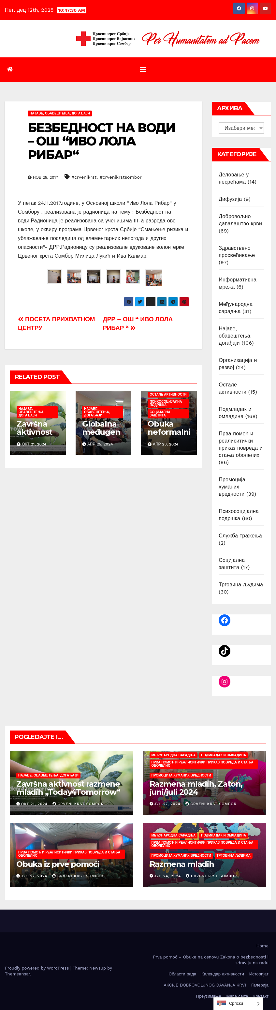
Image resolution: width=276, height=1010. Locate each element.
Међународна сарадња (174, 755)
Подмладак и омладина (223, 755)
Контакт (261, 996)
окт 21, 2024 (34, 804)
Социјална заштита (160, 413)
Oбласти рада (182, 974)
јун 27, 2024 (167, 804)
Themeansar (17, 974)
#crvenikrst (83, 177)
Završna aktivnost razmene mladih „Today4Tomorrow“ (68, 788)
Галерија (260, 985)
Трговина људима (241, 584)
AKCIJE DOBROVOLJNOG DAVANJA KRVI (205, 985)
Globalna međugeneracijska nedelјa (101, 436)
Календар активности (222, 974)
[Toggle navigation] (143, 69)
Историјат (259, 974)
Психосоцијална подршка (166, 403)
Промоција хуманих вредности (232, 486)
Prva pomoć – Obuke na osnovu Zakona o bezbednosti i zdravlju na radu (211, 960)
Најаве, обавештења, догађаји (60, 113)
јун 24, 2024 (167, 876)
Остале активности (168, 394)
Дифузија (230, 199)
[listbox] (238, 1003)
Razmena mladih (182, 864)
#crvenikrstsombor (121, 177)
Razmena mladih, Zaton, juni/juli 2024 (196, 788)
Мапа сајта (237, 996)
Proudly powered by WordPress (37, 968)
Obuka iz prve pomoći (57, 864)
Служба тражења (240, 536)
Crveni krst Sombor (78, 804)
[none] (238, 1003)
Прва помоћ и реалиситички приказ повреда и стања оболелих (203, 764)
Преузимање (208, 996)
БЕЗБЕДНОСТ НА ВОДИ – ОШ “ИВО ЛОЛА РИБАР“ (101, 141)
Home (262, 945)
